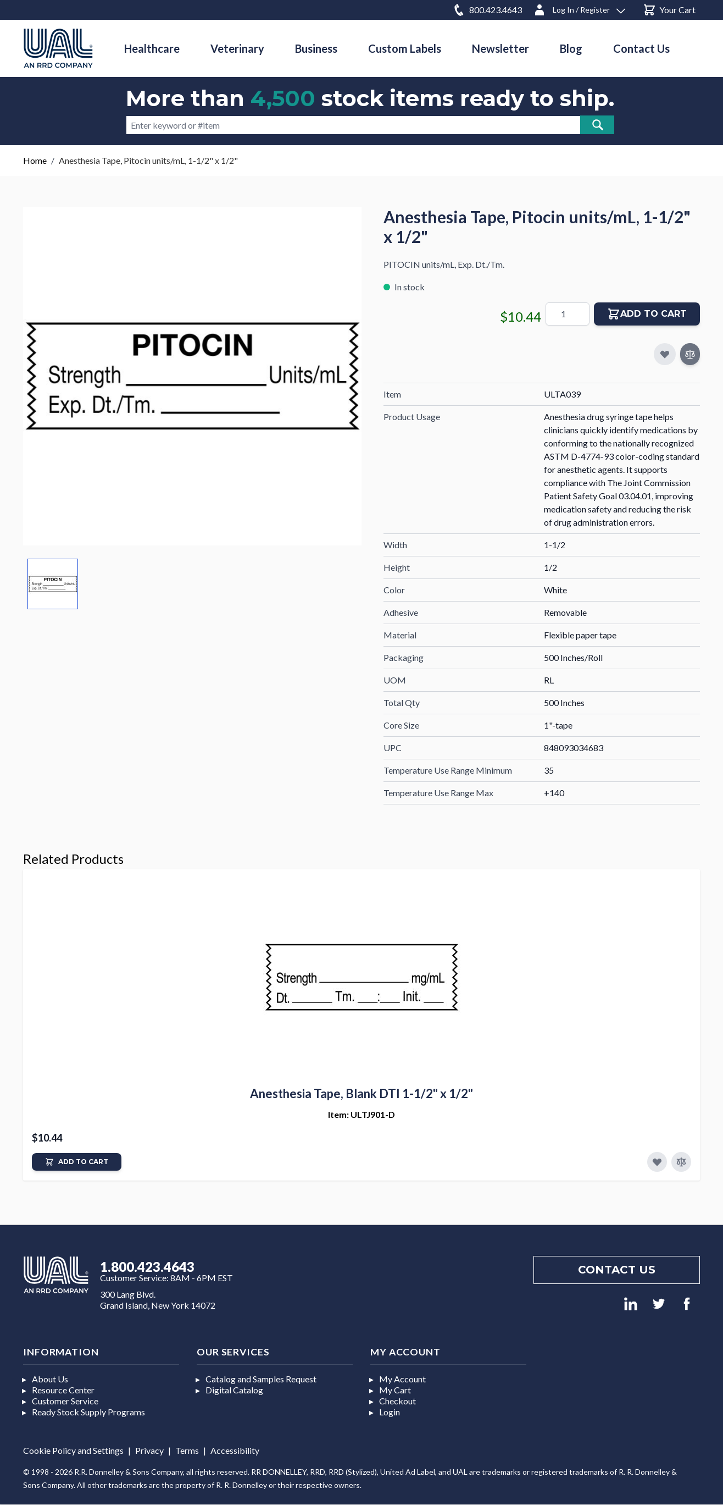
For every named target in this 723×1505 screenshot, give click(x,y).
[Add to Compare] (690, 354)
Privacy (149, 1450)
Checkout (397, 1401)
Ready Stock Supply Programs (88, 1412)
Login (389, 1412)
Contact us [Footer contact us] (616, 1269)
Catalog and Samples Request (260, 1379)
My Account (402, 1379)
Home (35, 160)
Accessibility (234, 1450)
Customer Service (65, 1401)
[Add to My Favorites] (665, 354)
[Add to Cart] (76, 1162)
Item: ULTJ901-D (361, 1114)
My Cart (395, 1390)
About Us (50, 1379)
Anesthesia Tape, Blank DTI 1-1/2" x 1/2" (361, 1093)
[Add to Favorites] (657, 1162)
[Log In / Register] (579, 8)
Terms (187, 1450)
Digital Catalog (234, 1390)
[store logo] (58, 48)
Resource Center (63, 1390)
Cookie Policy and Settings (73, 1450)
